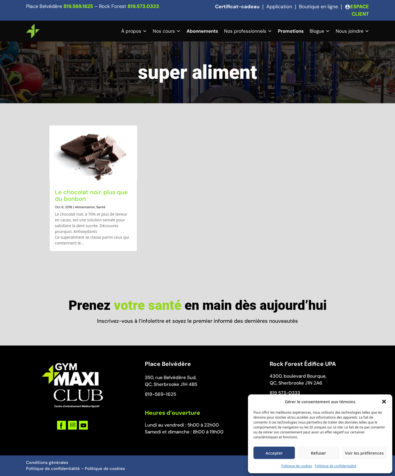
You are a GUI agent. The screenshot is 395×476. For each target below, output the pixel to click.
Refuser (318, 453)
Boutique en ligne (318, 6)
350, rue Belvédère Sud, (170, 377)
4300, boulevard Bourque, (298, 376)
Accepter (274, 453)
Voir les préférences (364, 453)
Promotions (291, 31)
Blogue (317, 31)
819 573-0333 (285, 393)
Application (279, 6)
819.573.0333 (143, 6)
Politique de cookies (296, 466)
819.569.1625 (78, 6)
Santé (100, 207)
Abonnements (202, 31)
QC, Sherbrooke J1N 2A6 (296, 383)
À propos (131, 31)
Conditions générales (47, 462)
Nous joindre (349, 31)
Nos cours (164, 31)
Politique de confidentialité (335, 466)
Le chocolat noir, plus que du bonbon (91, 195)
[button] (384, 401)
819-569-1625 (160, 394)
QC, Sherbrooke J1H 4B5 (171, 384)
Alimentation (85, 207)
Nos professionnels (245, 31)
